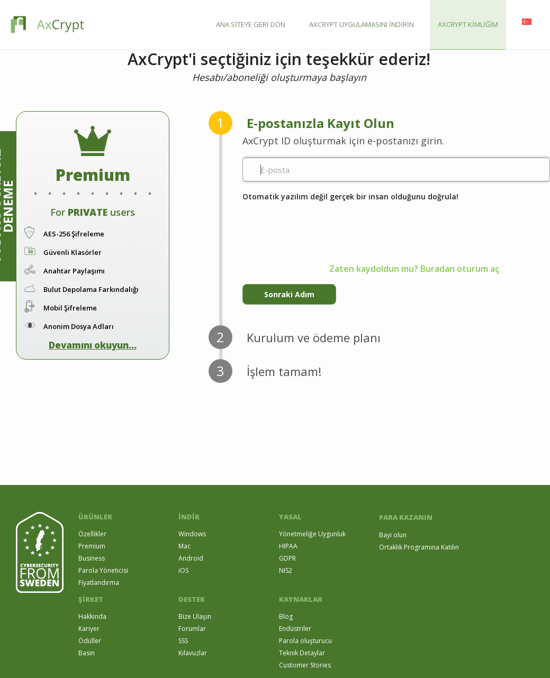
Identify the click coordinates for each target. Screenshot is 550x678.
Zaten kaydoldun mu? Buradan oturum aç (414, 268)
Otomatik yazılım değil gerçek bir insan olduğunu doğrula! (350, 196)
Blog (286, 616)
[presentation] (322, 223)
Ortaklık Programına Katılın (419, 547)
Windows (192, 533)
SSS (183, 640)
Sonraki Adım (289, 294)
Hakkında (92, 616)
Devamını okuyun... (93, 345)
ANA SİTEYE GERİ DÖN (250, 24)
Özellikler (92, 533)
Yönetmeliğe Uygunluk (312, 533)
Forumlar (192, 628)
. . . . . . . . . (92, 183)
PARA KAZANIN (405, 517)
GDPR (287, 558)
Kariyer (89, 628)
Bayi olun (393, 534)
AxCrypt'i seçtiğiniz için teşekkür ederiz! (279, 60)
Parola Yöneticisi (103, 570)
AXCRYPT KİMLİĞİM (468, 24)
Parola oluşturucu (305, 640)
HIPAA (288, 546)
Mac (184, 546)
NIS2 (285, 570)
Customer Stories (305, 665)
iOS (183, 570)
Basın (86, 652)
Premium (91, 546)
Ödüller (89, 640)
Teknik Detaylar (302, 652)
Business (91, 558)
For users (92, 212)
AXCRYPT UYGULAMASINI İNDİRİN (361, 24)
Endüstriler (295, 628)
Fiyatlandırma (98, 582)
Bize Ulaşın (194, 616)
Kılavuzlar (192, 652)
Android (190, 558)
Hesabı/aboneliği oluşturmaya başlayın (279, 77)
